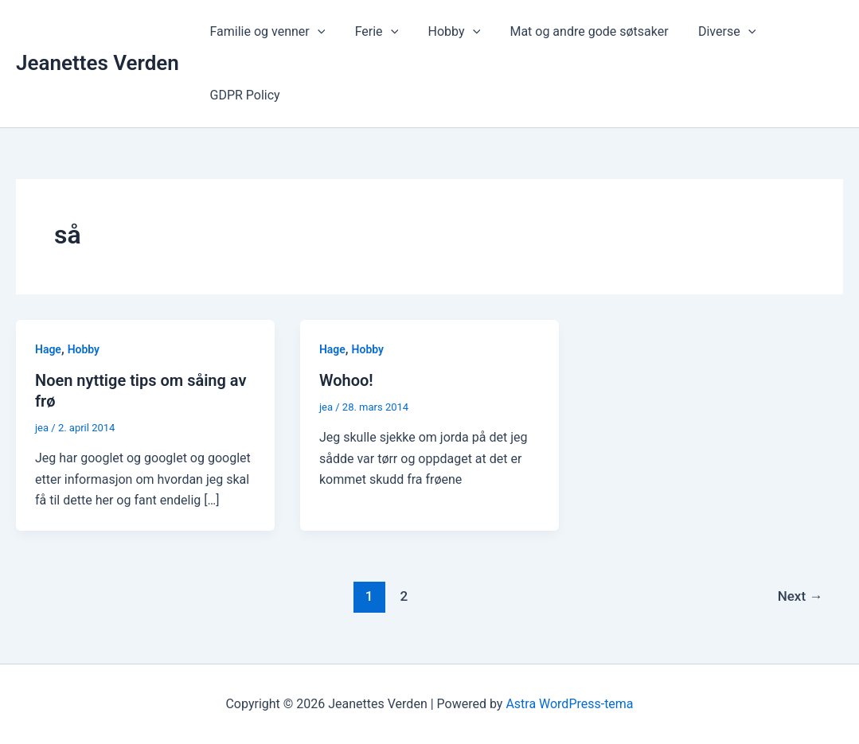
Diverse (707, 32)
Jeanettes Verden (97, 63)
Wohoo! (346, 380)
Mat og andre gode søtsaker (574, 31)
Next (800, 596)
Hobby (443, 32)
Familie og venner (265, 32)
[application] (315, 32)
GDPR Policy (243, 95)
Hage (48, 349)
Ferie (370, 32)
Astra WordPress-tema (569, 703)
